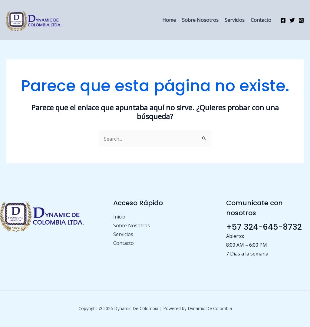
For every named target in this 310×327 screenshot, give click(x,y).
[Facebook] (283, 20)
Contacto (261, 20)
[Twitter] (292, 20)
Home (169, 20)
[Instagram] (301, 20)
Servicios (235, 20)
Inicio (119, 216)
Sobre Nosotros (200, 20)
